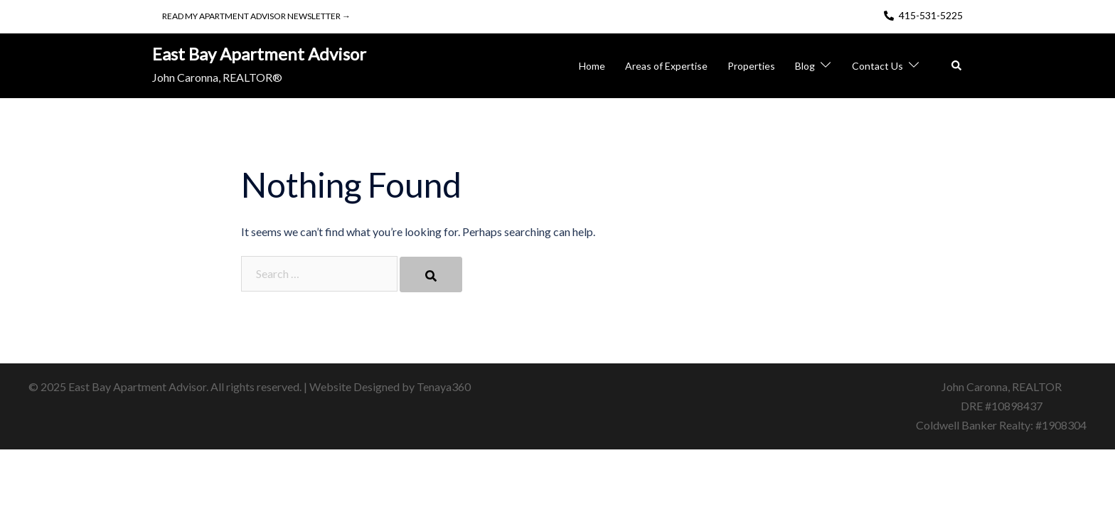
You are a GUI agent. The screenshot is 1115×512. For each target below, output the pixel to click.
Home (592, 66)
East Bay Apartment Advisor (259, 53)
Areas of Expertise (666, 66)
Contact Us (877, 66)
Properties (751, 66)
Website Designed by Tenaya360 (390, 386)
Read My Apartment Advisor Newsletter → (256, 16)
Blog (805, 66)
